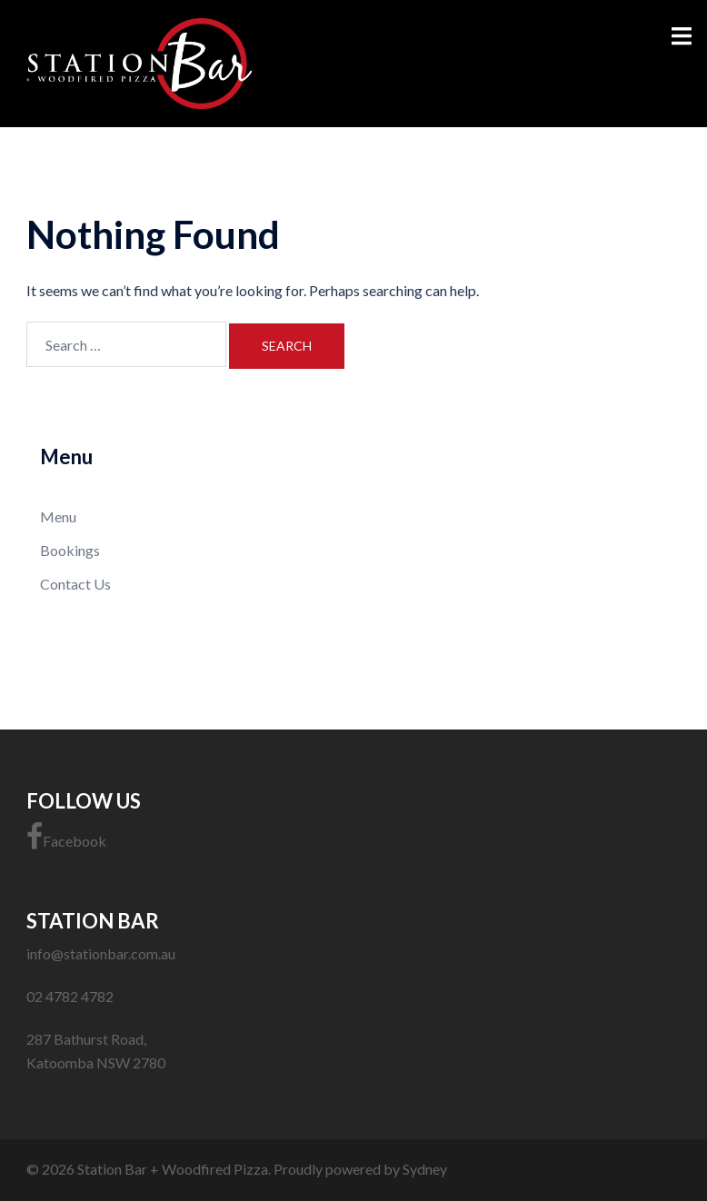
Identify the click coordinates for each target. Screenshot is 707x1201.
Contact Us (75, 583)
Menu (58, 516)
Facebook (66, 836)
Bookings (70, 550)
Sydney (425, 1168)
